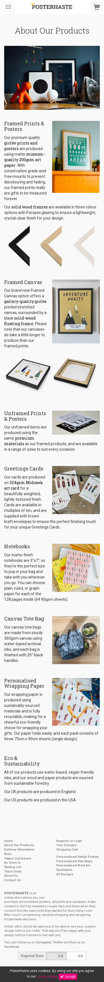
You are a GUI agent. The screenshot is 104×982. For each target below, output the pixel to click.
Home (8, 841)
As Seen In (12, 862)
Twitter (58, 942)
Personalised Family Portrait (77, 857)
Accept (67, 976)
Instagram (43, 942)
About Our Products (19, 845)
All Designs (64, 874)
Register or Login (69, 841)
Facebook (11, 947)
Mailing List (12, 867)
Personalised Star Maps (74, 861)
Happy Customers (17, 858)
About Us (11, 876)
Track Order (13, 871)
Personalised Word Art (73, 865)
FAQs (8, 854)
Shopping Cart (67, 849)
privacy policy (47, 976)
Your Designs (66, 845)
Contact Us (12, 880)
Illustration (64, 870)
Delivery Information (19, 849)
